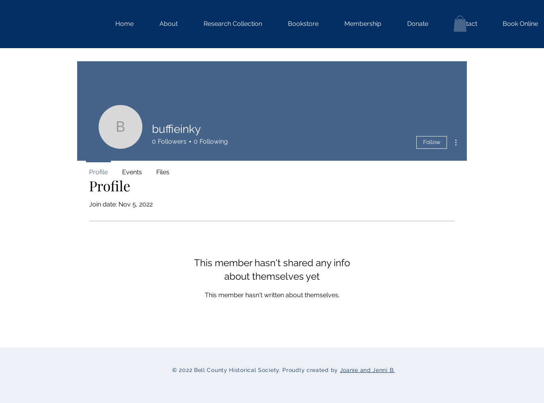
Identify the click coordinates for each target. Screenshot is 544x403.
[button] (226, 24)
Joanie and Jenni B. (367, 370)
